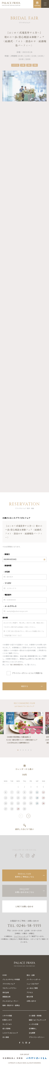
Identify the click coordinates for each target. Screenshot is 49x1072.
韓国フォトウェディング (37, 1020)
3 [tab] (23, 751)
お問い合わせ (31, 1001)
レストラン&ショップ (10, 1033)
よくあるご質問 (32, 988)
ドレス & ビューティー (10, 1001)
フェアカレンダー (20, 936)
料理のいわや (7, 1020)
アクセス (30, 992)
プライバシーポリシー (37, 1037)
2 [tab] (20, 751)
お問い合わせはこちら (24, 890)
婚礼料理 (30, 996)
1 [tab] (18, 751)
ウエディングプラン (9, 988)
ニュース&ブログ (33, 984)
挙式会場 (5, 992)
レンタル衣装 (33, 1024)
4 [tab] (26, 751)
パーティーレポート (34, 979)
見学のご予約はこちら (24, 875)
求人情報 (5, 1037)
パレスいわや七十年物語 (11, 979)
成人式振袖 (6, 1028)
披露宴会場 (6, 996)
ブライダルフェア (8, 984)
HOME (4, 975)
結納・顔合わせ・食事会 (11, 1005)
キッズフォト (7, 1024)
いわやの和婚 (7, 1015)
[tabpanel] (24, 730)
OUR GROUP (24, 1054)
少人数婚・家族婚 (35, 1015)
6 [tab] (31, 751)
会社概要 (32, 1033)
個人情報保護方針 (16, 666)
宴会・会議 (30, 975)
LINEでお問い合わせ (24, 906)
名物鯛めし (33, 1028)
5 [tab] (28, 751)
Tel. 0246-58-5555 (24, 925)
